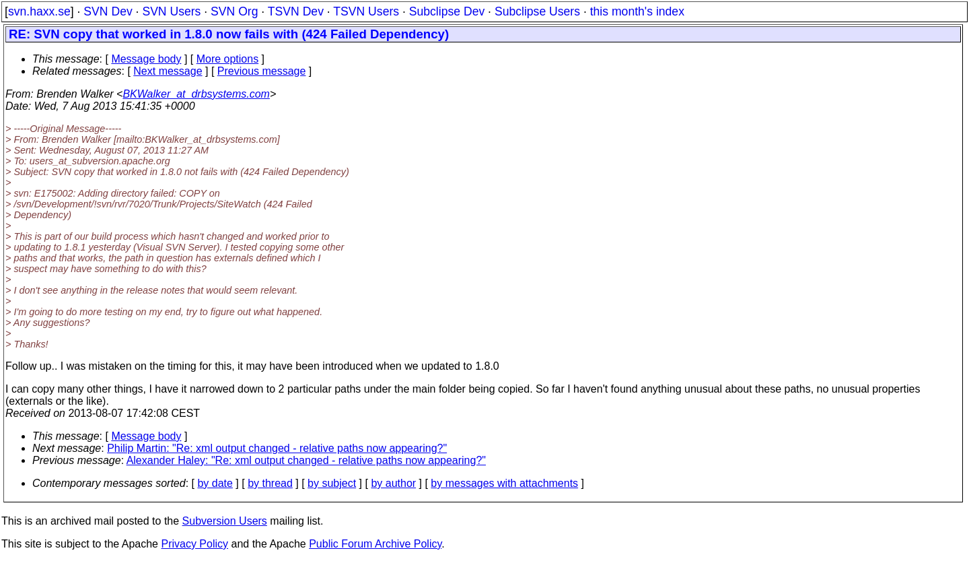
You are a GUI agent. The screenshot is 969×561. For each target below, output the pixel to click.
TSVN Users (366, 11)
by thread (270, 483)
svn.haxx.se (39, 11)
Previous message (261, 71)
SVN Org (234, 11)
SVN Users (171, 11)
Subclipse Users (537, 11)
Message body (146, 59)
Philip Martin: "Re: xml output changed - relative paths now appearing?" (277, 448)
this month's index (637, 11)
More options (227, 59)
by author (393, 483)
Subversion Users (224, 521)
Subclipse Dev (447, 11)
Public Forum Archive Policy (375, 544)
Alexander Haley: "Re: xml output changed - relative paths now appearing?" (306, 460)
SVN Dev (107, 11)
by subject (332, 483)
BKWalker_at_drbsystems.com (195, 94)
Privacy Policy (194, 544)
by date (214, 483)
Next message (167, 71)
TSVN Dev (296, 11)
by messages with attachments (504, 483)
